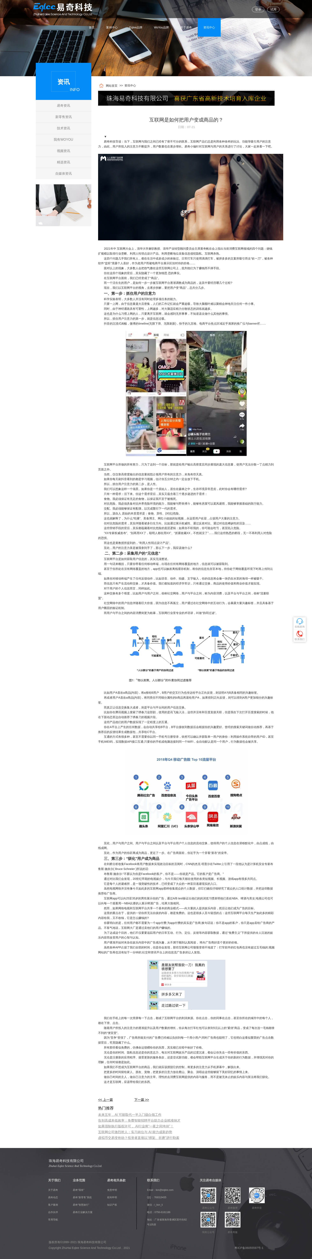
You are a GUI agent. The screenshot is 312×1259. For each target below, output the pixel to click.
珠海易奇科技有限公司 (66, 1161)
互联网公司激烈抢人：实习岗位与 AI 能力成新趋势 (135, 1132)
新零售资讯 (63, 117)
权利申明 (112, 1197)
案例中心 (112, 9)
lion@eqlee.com (164, 1190)
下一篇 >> (141, 1099)
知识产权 (112, 1204)
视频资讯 (63, 151)
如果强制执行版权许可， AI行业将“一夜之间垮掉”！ (135, 1126)
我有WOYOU (63, 139)
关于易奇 (186, 9)
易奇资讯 (63, 105)
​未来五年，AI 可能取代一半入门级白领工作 (129, 1114)
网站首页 (110, 85)
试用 (273, 9)
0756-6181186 (162, 1212)
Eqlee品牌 (135, 9)
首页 (92, 9)
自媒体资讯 (63, 173)
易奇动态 (53, 1197)
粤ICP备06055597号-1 (248, 1248)
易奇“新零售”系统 (82, 1197)
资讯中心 (209, 9)
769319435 (160, 1197)
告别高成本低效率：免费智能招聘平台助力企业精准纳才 (139, 1120)
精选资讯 (63, 162)
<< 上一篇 (105, 1099)
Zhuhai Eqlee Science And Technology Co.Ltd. (75, 1166)
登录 (258, 9)
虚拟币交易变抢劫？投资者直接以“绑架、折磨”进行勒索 (138, 1138)
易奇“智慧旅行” (81, 1204)
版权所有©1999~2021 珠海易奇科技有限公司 (78, 1242)
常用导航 (53, 1219)
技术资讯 (63, 128)
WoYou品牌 (161, 9)
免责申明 (112, 1190)
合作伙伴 (53, 1212)
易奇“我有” (78, 1190)
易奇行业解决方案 (83, 1212)
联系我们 (232, 9)
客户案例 (53, 1204)
